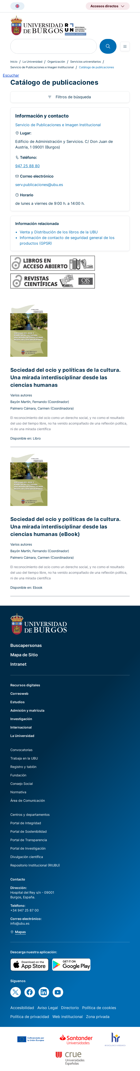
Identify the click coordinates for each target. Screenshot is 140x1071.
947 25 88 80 (27, 165)
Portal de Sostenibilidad (28, 831)
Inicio (13, 61)
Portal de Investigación (28, 848)
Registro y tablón (23, 767)
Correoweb (19, 693)
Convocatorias (21, 750)
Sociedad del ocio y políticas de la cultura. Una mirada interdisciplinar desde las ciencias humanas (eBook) (65, 526)
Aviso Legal (47, 1007)
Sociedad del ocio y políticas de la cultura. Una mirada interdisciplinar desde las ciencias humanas (65, 377)
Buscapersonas (26, 645)
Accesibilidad (22, 1007)
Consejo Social (21, 784)
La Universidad (32, 61)
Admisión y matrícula (27, 710)
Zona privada (97, 1016)
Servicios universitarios (85, 61)
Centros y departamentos (30, 815)
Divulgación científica (26, 857)
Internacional (21, 727)
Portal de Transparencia (28, 840)
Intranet (18, 664)
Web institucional (67, 1016)
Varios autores (21, 395)
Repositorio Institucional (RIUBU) (35, 865)
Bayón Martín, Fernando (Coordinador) (39, 402)
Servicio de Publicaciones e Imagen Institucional (42, 67)
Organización (56, 61)
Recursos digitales (25, 685)
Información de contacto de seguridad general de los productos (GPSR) (67, 240)
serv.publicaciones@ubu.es (39, 184)
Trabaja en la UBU (24, 758)
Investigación (21, 719)
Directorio (70, 1007)
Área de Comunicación (27, 800)
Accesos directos (104, 6)
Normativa (18, 792)
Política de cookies (99, 1007)
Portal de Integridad (25, 823)
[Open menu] (125, 46)
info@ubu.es (19, 923)
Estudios (17, 702)
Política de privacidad (29, 1016)
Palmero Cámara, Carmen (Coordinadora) (42, 408)
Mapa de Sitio (24, 654)
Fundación (18, 775)
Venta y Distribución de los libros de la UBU (59, 232)
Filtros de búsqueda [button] (73, 97)
